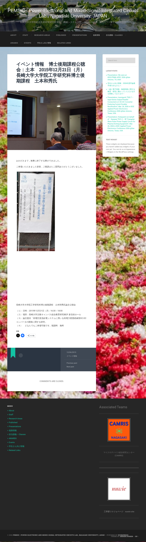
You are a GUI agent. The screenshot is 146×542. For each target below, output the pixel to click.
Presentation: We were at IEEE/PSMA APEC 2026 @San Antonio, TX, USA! (119, 77)
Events (27, 43)
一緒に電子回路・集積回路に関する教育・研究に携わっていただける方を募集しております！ (121, 91)
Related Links (64, 43)
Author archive (21, 355)
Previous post (72, 363)
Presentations (79, 35)
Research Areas (42, 35)
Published (61, 35)
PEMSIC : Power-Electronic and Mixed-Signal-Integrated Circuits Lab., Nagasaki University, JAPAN (73, 13)
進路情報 (96, 35)
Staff (25, 35)
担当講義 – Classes (114, 35)
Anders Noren (126, 537)
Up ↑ (137, 537)
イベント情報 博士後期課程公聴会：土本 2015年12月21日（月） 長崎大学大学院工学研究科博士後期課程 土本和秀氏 (53, 72)
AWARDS (14, 43)
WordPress (123, 535)
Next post (70, 367)
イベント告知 (72, 356)
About (13, 35)
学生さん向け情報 (44, 43)
